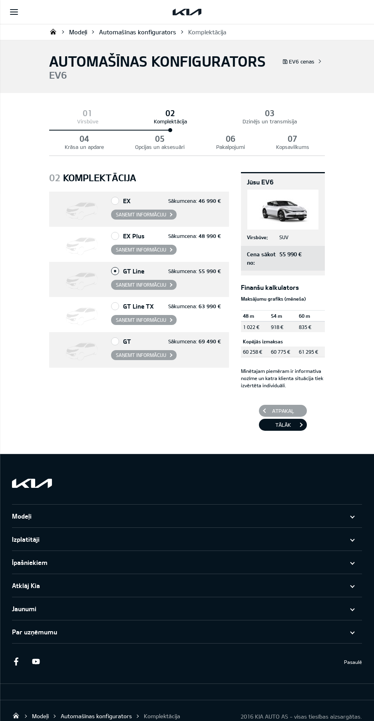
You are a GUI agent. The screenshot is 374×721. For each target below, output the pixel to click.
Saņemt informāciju (141, 189)
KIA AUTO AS (53, 32)
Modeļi (78, 32)
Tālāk (283, 399)
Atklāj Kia (26, 560)
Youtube (36, 636)
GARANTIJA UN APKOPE (175, 707)
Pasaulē (353, 636)
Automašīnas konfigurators (137, 32)
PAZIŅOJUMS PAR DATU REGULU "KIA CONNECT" (72, 707)
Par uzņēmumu (34, 606)
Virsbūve (63, 121)
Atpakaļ (283, 385)
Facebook (16, 636)
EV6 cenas (298, 61)
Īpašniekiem (30, 537)
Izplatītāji (26, 513)
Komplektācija (207, 32)
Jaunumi (24, 583)
